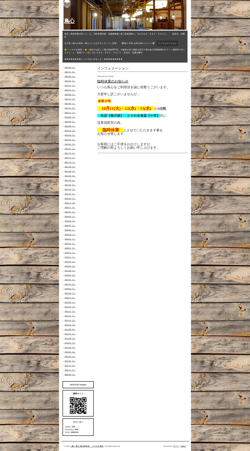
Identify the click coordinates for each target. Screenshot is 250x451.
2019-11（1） (70, 257)
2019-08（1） (70, 271)
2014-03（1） (70, 302)
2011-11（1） (70, 370)
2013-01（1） (70, 307)
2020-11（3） (70, 207)
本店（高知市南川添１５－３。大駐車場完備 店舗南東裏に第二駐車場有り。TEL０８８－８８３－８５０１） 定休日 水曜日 (124, 35)
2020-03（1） (70, 239)
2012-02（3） (70, 356)
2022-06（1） (70, 126)
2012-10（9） (70, 320)
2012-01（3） (70, 361)
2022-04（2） (70, 135)
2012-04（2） (70, 347)
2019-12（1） (70, 253)
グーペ (176, 446)
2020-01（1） (70, 248)
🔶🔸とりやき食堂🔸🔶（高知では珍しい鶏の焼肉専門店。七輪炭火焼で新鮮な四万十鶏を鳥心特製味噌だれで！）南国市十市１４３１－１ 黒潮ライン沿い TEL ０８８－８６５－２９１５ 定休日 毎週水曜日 (124, 51)
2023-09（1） (70, 103)
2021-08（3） (70, 171)
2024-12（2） (70, 85)
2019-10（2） (70, 262)
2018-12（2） (70, 284)
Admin (183, 446)
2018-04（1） (70, 289)
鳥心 (69, 21)
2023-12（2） (70, 99)
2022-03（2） (70, 140)
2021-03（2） (70, 189)
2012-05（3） (70, 343)
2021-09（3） (70, 167)
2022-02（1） (70, 144)
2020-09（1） (70, 216)
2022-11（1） (70, 113)
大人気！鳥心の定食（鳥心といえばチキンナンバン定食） (91, 43)
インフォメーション (167, 43)
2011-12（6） (70, 365)
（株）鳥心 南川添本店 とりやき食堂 (86, 446)
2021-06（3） (70, 176)
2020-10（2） (70, 212)
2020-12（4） (70, 203)
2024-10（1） (70, 90)
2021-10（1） (70, 162)
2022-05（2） (70, 131)
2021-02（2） (70, 194)
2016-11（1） (70, 298)
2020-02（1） (70, 244)
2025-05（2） (70, 81)
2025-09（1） (70, 76)
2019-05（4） (70, 275)
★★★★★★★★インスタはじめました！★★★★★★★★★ (93, 59)
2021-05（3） (70, 180)
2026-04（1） (70, 67)
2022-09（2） (70, 117)
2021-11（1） (70, 158)
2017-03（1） (70, 293)
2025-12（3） (70, 72)
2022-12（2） (70, 108)
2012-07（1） (70, 334)
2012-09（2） (70, 325)
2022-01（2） (70, 149)
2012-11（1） (70, 316)
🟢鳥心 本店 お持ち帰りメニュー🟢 (138, 43)
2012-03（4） (70, 352)
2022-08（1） (70, 122)
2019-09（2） (70, 266)
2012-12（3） (70, 311)
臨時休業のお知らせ (112, 81)
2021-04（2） (70, 185)
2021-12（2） (70, 153)
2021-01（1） (70, 198)
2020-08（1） (70, 221)
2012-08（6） (70, 329)
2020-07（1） (70, 225)
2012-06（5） (70, 338)
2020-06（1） (70, 230)
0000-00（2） (70, 375)
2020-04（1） (70, 234)
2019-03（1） (70, 280)
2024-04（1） (70, 94)
